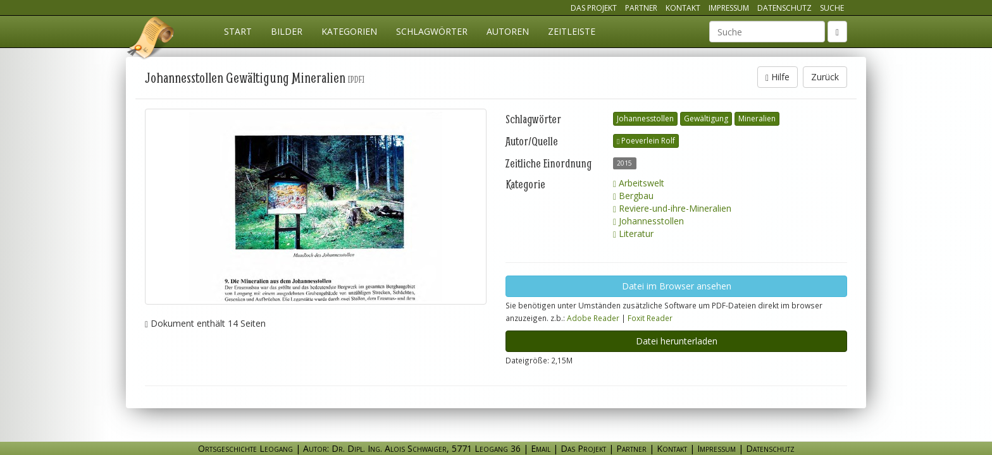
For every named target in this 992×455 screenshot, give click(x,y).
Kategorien (349, 31)
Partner (641, 8)
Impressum (729, 8)
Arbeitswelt (638, 183)
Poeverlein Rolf (646, 140)
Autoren (508, 31)
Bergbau (633, 196)
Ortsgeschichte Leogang (151, 40)
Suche (832, 8)
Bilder (286, 31)
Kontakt (683, 8)
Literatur (633, 234)
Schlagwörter (432, 31)
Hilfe (778, 77)
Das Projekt (594, 8)
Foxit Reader (650, 318)
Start (238, 31)
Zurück (825, 77)
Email (540, 448)
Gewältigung (706, 118)
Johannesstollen (645, 118)
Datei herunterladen (676, 341)
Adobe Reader (593, 318)
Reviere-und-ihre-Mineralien (672, 208)
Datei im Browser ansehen (676, 286)
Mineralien (757, 118)
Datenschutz (784, 8)
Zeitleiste (571, 31)
